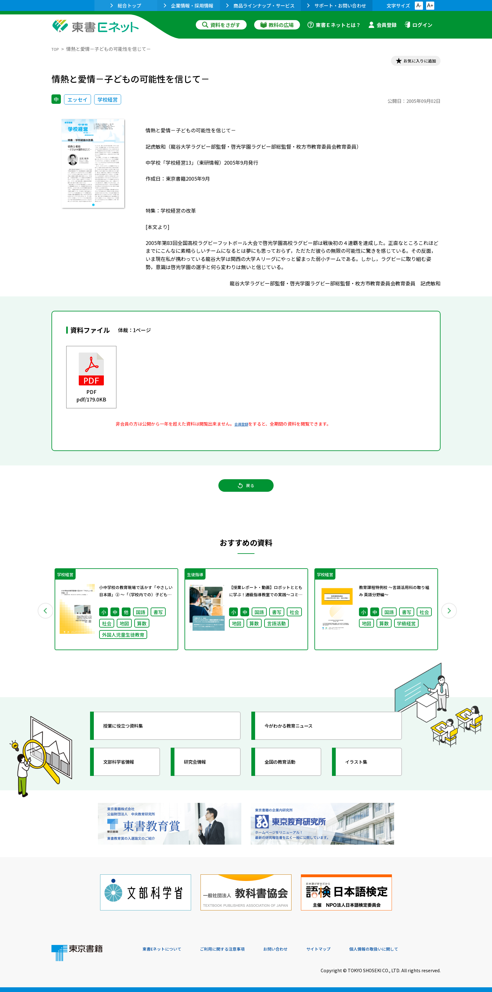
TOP (56, 48)
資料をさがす (221, 25)
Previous (42, 621)
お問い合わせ (298, 949)
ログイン (418, 25)
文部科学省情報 (126, 775)
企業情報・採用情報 (188, 5)
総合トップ (125, 5)
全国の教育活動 (287, 775)
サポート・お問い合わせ (336, 5)
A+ (430, 5)
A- (418, 5)
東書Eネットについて (166, 949)
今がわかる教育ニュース (298, 739)
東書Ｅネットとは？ (334, 25)
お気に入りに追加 (413, 62)
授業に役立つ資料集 (131, 739)
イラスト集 (362, 775)
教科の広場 (277, 25)
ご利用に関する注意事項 (237, 949)
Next (449, 621)
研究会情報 (201, 775)
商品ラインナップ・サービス (260, 5)
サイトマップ (347, 949)
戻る (246, 493)
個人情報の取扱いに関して (410, 949)
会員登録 (382, 25)
